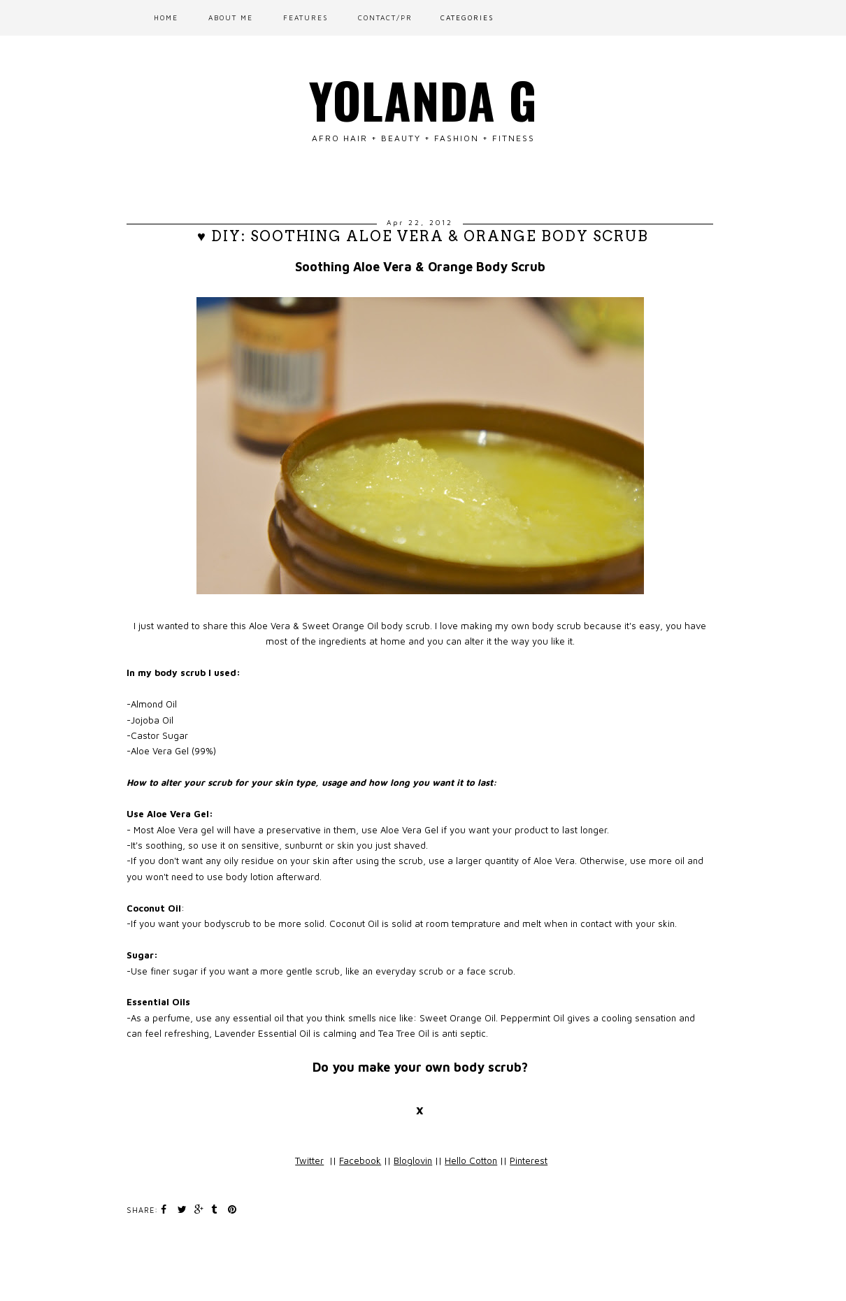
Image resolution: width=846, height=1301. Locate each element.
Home (166, 17)
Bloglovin (413, 1160)
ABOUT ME (230, 17)
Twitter (309, 1160)
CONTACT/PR (385, 17)
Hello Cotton (471, 1160)
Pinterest (528, 1160)
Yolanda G (423, 99)
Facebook (360, 1160)
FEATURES (305, 17)
